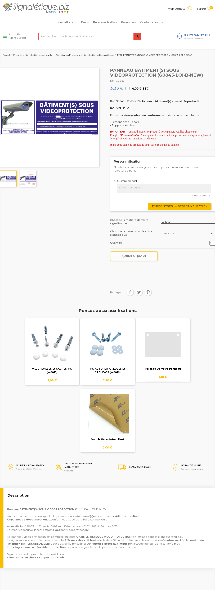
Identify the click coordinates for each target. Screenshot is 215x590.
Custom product (127, 181)
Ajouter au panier (134, 256)
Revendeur (128, 22)
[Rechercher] (89, 36)
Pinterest (148, 292)
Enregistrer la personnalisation (180, 206)
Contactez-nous (151, 22)
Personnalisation (105, 22)
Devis (85, 22)
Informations (66, 22)
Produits (17, 36)
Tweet (139, 292)
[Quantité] (212, 243)
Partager (130, 292)
